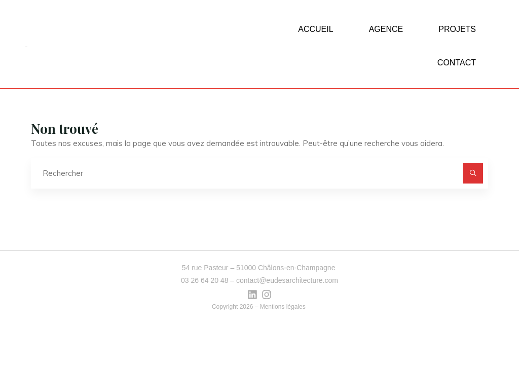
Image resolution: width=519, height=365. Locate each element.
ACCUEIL (315, 29)
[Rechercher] (473, 173)
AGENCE (386, 29)
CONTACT (456, 62)
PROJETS (457, 29)
